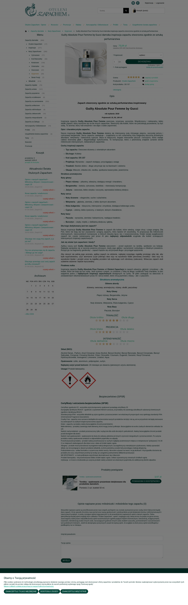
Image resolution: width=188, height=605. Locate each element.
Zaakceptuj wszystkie (74, 591)
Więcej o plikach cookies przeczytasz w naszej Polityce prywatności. (29, 586)
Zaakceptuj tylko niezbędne (21, 591)
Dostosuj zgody (49, 591)
